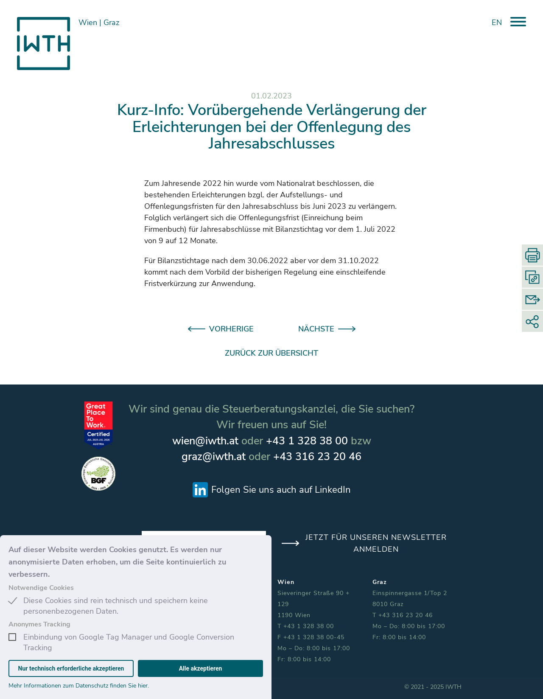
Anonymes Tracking (39, 624)
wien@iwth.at (205, 441)
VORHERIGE (231, 329)
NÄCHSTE (316, 329)
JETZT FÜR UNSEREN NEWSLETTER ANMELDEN (376, 543)
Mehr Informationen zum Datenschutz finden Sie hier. (78, 686)
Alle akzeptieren (200, 668)
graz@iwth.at (214, 456)
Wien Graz (98, 22)
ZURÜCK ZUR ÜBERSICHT (271, 353)
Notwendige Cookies (41, 587)
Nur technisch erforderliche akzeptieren (71, 668)
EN (497, 22)
